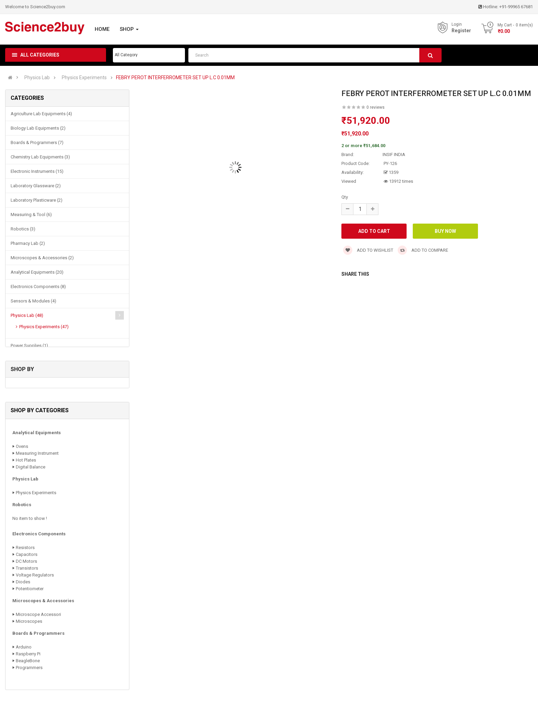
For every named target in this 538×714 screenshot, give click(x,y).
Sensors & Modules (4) (33, 301)
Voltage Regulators (35, 575)
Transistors (27, 568)
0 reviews (375, 107)
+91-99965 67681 (516, 6)
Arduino (24, 647)
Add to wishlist (368, 250)
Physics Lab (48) (27, 315)
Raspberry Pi (28, 653)
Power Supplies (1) (29, 345)
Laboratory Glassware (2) (36, 185)
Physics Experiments (84, 77)
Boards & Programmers (38, 633)
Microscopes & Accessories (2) (42, 257)
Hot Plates (26, 460)
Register (461, 30)
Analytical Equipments (36, 432)
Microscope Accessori (38, 614)
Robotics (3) (23, 228)
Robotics (21, 504)
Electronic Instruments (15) (37, 171)
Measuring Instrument (37, 453)
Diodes (23, 581)
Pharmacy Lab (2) (28, 243)
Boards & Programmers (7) (37, 142)
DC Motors (26, 561)
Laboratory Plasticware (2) (36, 200)
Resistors (25, 547)
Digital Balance (30, 466)
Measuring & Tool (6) (31, 214)
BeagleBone (28, 660)
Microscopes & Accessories (43, 600)
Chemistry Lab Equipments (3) (40, 156)
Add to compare (423, 250)
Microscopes (29, 621)
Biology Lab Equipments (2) (38, 128)
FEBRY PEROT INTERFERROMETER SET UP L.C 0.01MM (175, 77)
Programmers (29, 667)
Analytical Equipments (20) (37, 272)
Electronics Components (39, 533)
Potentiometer (30, 588)
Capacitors (26, 554)
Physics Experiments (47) (44, 326)
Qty (344, 197)
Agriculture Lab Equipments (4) (41, 113)
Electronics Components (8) (38, 286)
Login (457, 24)
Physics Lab (37, 77)
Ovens (22, 446)
